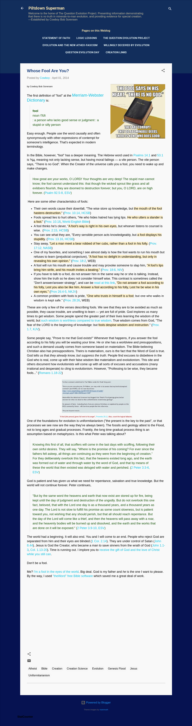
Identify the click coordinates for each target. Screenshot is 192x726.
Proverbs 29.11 (102, 417)
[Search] (170, 9)
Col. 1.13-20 (38, 550)
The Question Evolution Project (126, 38)
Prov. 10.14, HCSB (77, 213)
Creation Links (116, 52)
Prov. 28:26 (72, 300)
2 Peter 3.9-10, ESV (90, 528)
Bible (44, 668)
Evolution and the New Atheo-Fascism (70, 45)
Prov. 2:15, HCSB (56, 230)
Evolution (97, 668)
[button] (163, 71)
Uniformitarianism (39, 675)
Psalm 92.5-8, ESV (58, 193)
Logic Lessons (86, 38)
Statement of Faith (56, 38)
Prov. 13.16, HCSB (60, 239)
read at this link (104, 282)
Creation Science (77, 668)
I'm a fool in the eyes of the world (56, 571)
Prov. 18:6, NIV (112, 270)
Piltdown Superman (46, 8)
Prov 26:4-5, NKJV (63, 291)
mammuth (104, 710)
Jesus (133, 668)
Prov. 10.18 (53, 221)
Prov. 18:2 (79, 261)
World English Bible (75, 221)
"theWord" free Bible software (73, 576)
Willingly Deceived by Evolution (126, 45)
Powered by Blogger (96, 702)
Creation (57, 668)
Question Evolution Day (82, 52)
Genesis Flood (116, 668)
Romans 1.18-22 (50, 373)
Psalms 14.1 (141, 155)
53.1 (160, 155)
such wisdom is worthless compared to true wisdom (76, 320)
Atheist (33, 668)
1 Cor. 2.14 (99, 541)
